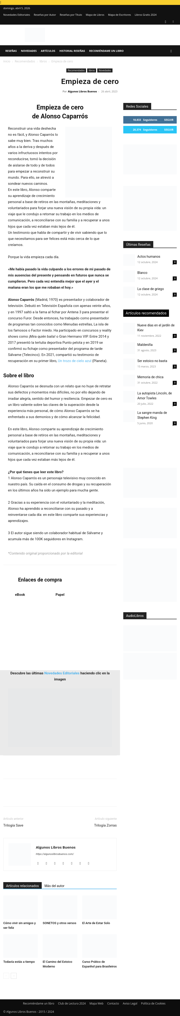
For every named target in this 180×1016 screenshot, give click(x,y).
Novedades (29, 51)
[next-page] (14, 976)
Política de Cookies (153, 1003)
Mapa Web (97, 1003)
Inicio (6, 61)
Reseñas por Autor (45, 14)
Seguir (168, 119)
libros (43, 61)
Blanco (142, 273)
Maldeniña (145, 345)
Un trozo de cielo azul (74, 361)
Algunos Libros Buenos (82, 91)
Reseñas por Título (71, 14)
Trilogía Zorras (105, 825)
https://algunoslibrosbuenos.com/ (55, 854)
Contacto (113, 1003)
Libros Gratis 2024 (146, 14)
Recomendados (25, 61)
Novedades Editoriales (16, 14)
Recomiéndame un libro (106, 51)
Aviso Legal (130, 1003)
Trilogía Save (13, 825)
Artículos (48, 51)
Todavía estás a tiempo (19, 961)
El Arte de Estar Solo (96, 923)
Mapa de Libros (95, 14)
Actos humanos (148, 256)
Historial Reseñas (72, 51)
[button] (171, 51)
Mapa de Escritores (119, 14)
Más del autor (54, 886)
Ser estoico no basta (152, 361)
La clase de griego (150, 289)
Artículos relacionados (22, 886)
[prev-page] (6, 976)
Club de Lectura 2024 (72, 1003)
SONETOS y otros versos (59, 923)
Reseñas (11, 51)
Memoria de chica (150, 377)
